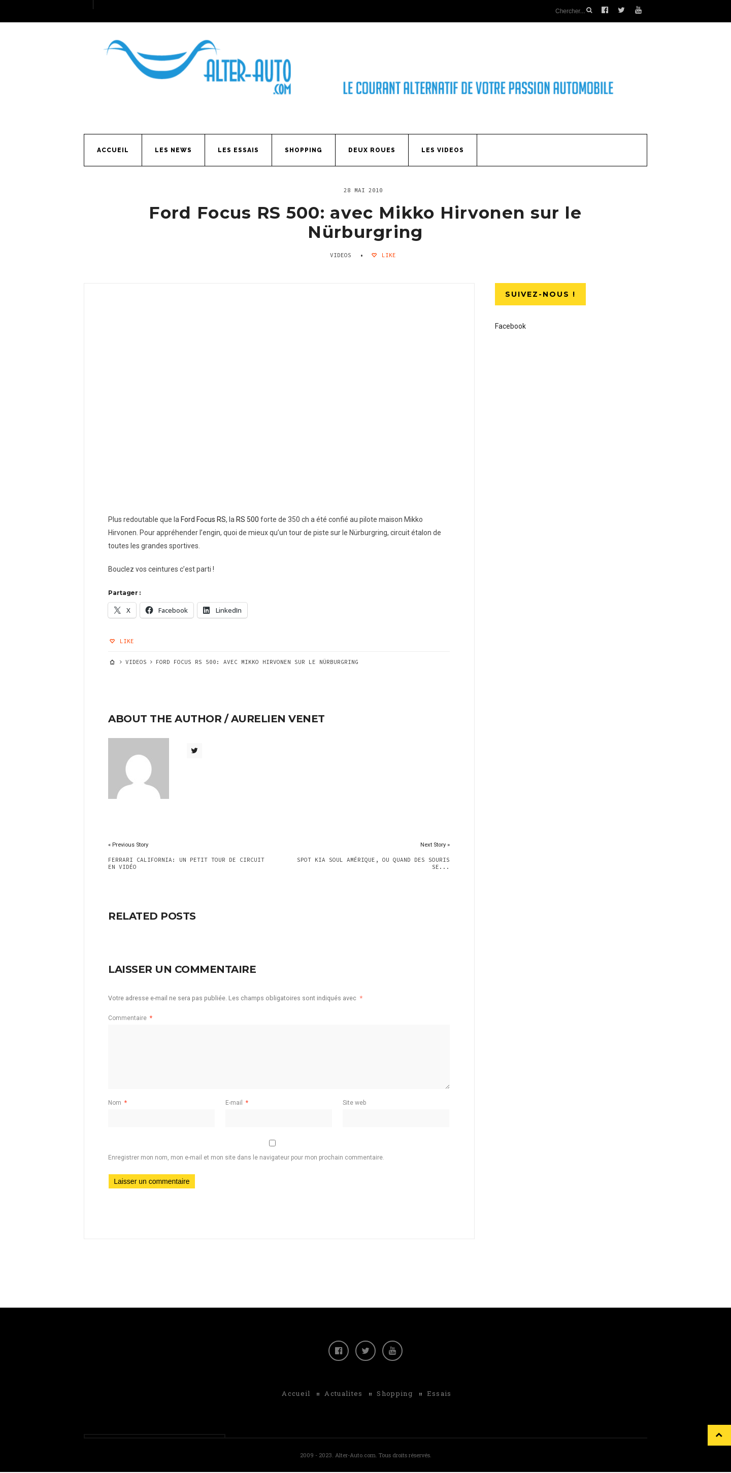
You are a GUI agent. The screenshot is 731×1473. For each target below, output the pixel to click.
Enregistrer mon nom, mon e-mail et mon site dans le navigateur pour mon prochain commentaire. (248, 1158)
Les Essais (238, 149)
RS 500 (249, 520)
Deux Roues (371, 149)
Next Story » (434, 845)
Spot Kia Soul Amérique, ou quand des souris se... (372, 864)
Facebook (510, 325)
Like (387, 254)
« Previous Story (130, 845)
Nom (119, 1103)
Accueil (113, 149)
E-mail (237, 1103)
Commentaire (132, 1018)
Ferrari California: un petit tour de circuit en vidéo (188, 864)
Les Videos (442, 149)
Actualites (343, 1394)
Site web (354, 1103)
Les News (173, 149)
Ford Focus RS (204, 520)
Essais (439, 1394)
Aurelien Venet (279, 719)
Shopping (303, 149)
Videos (340, 254)
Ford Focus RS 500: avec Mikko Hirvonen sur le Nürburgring (365, 221)
